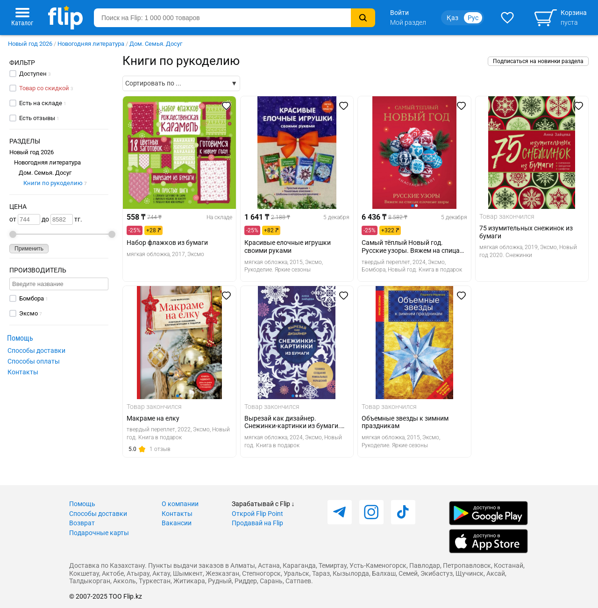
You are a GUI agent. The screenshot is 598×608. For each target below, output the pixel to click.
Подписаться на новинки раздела (538, 61)
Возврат (82, 523)
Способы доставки (36, 350)
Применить (28, 248)
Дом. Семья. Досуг (155, 43)
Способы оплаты (33, 361)
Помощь (82, 504)
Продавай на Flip (257, 523)
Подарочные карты (99, 532)
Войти (399, 12)
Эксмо (28, 313)
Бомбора (31, 298)
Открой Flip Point (257, 513)
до (57, 219)
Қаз (452, 17)
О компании (180, 504)
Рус (473, 17)
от (24, 219)
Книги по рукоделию (55, 182)
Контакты (22, 372)
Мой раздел (408, 22)
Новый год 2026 (30, 43)
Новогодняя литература (90, 43)
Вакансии (177, 523)
